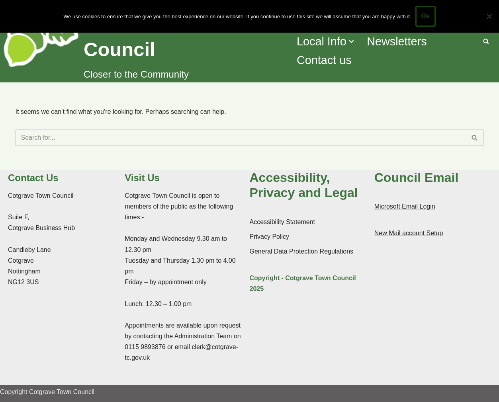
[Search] (486, 41)
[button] (351, 41)
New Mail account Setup (408, 233)
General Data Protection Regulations (302, 251)
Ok (425, 16)
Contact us (324, 60)
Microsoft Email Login (404, 206)
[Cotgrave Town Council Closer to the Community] (144, 41)
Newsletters (397, 41)
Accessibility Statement (282, 222)
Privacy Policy (270, 236)
